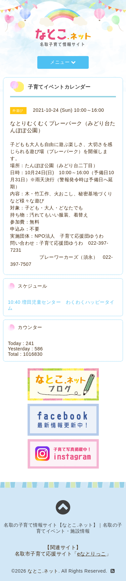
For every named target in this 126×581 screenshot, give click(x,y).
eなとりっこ (91, 553)
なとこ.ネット (43, 571)
